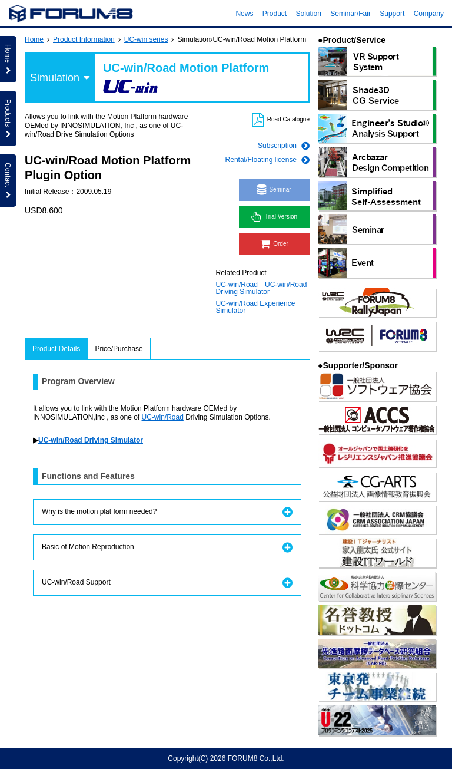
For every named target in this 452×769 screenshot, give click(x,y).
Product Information (84, 39)
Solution (308, 13)
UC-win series (146, 39)
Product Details (56, 349)
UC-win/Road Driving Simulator (261, 288)
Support (392, 13)
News (244, 13)
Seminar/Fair (350, 13)
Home (34, 39)
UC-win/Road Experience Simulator (255, 307)
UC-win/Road (237, 284)
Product (274, 13)
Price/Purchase (118, 349)
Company (429, 13)
